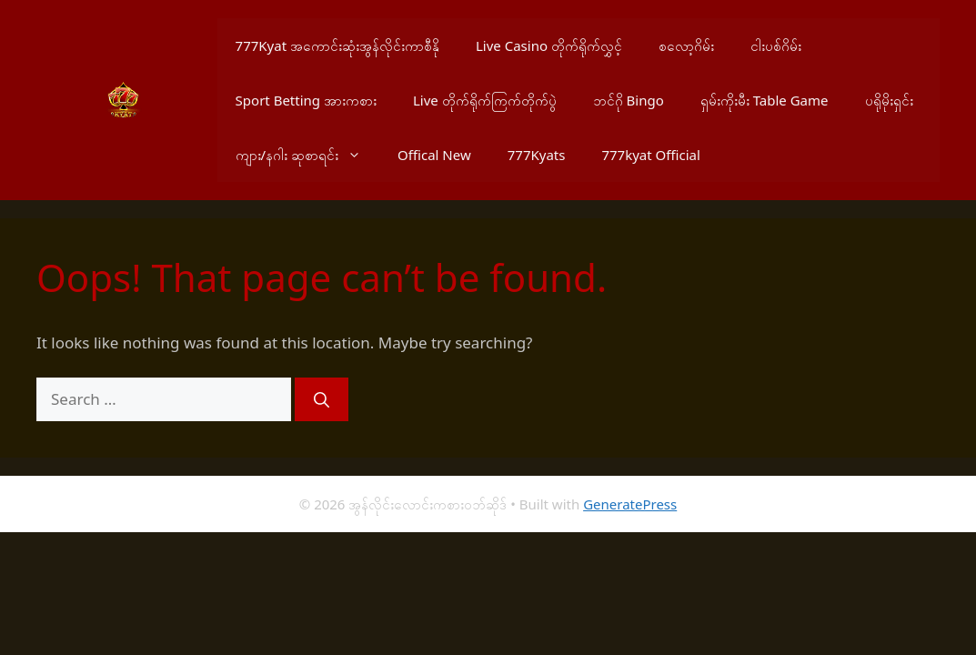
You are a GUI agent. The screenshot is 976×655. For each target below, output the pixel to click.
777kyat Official (650, 155)
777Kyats (537, 155)
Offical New (434, 155)
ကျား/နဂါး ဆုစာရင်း (307, 154)
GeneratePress (630, 504)
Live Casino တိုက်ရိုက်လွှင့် (549, 45)
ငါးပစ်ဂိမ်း (775, 45)
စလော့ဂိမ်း (686, 45)
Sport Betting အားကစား (306, 100)
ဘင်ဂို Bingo (628, 100)
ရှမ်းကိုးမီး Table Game (764, 100)
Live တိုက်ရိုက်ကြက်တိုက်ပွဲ (485, 100)
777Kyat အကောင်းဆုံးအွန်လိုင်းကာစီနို (337, 45)
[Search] (321, 399)
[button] (358, 154)
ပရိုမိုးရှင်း (889, 100)
